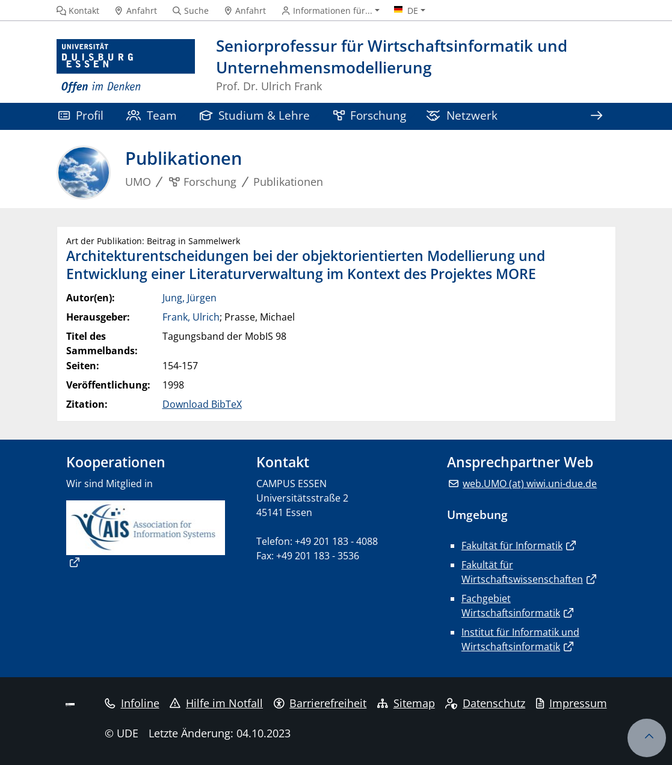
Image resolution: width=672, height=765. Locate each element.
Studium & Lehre (255, 115)
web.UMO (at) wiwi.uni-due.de (530, 483)
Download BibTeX (202, 404)
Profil (80, 115)
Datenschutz (485, 703)
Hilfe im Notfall (216, 703)
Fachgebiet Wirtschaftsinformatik (510, 605)
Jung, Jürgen (189, 297)
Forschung (370, 115)
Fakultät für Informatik (512, 545)
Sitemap (406, 703)
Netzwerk (462, 115)
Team (151, 115)
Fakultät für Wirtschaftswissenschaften (522, 572)
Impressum (571, 703)
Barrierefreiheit (320, 703)
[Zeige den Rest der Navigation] (596, 116)
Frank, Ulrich (191, 317)
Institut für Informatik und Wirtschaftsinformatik (520, 639)
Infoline (132, 703)
